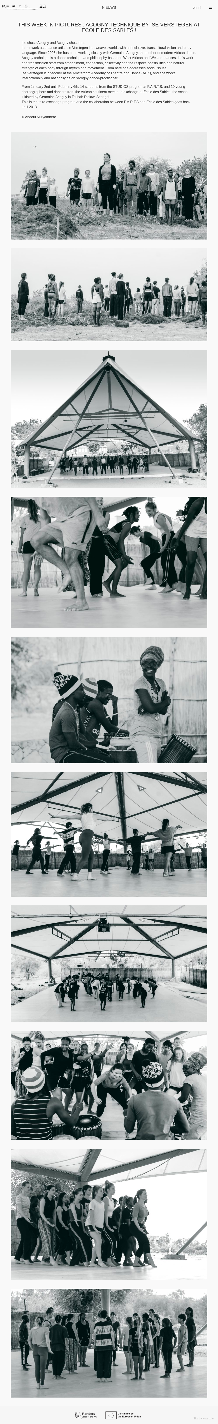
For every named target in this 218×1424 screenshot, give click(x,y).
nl (200, 7)
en (195, 7)
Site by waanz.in (203, 1418)
